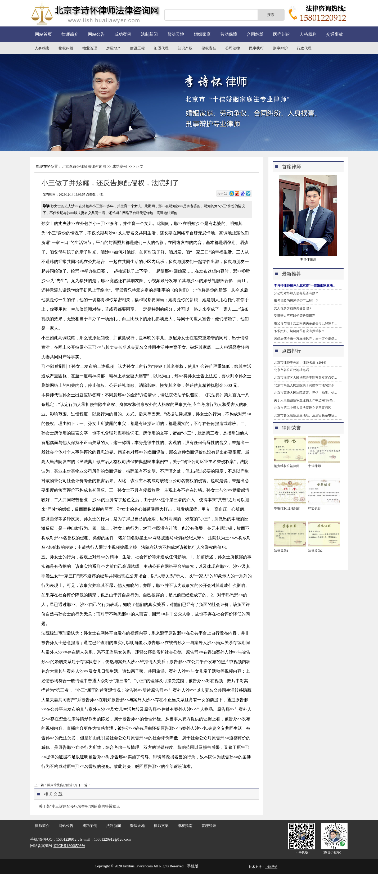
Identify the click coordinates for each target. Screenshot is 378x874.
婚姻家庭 (202, 34)
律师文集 (161, 826)
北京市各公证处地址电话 (291, 370)
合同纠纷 (255, 34)
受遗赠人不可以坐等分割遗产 (294, 316)
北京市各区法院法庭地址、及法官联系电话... (305, 415)
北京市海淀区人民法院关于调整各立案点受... (305, 377)
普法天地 (175, 34)
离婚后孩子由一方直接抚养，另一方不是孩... (305, 338)
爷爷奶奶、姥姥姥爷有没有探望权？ (299, 331)
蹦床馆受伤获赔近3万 (62, 785)
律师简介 (69, 34)
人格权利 (308, 34)
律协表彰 (314, 508)
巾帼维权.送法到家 (287, 508)
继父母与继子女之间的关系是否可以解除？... (305, 323)
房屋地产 (113, 48)
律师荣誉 (291, 428)
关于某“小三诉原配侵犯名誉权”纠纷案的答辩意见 (79, 806)
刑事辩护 (280, 48)
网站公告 (96, 34)
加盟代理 (161, 48)
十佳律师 (314, 466)
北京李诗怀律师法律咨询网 (84, 167)
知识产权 (185, 48)
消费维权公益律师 (286, 466)
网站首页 (43, 34)
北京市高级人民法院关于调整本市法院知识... (305, 385)
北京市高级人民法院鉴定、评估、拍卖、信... (305, 393)
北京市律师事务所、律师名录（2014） (301, 362)
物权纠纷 (65, 48)
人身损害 (42, 48)
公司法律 (232, 48)
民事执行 (256, 48)
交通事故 (334, 34)
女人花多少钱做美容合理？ (293, 308)
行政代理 (304, 48)
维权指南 (185, 826)
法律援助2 (315, 551)
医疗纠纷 (281, 34)
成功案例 (122, 34)
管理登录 (208, 826)
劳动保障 (228, 34)
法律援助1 (281, 551)
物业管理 (89, 48)
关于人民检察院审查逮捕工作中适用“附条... (304, 400)
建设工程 (137, 48)
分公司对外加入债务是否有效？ (296, 293)
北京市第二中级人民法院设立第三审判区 (302, 408)
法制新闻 (149, 34)
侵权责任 (208, 48)
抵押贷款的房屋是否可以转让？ (296, 300)
